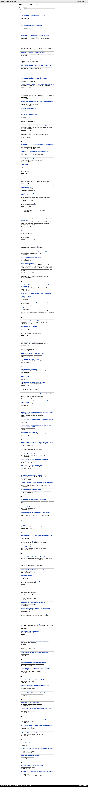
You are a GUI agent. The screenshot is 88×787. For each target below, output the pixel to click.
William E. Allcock (42, 54)
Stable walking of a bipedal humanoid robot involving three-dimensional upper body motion (37, 102)
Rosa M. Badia (32, 264)
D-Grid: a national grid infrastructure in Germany (31, 257)
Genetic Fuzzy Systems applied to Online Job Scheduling (32, 353)
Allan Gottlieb (36, 370)
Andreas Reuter (47, 267)
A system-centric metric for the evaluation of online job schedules (34, 236)
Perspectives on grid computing (27, 263)
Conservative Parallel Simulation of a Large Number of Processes (34, 569)
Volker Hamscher (31, 501)
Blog (24, 785)
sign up (25, 778)
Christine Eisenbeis (24, 664)
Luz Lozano (30, 67)
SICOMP (22, 462)
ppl (21, 682)
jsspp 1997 (23, 628)
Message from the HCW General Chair (28, 108)
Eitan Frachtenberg (36, 181)
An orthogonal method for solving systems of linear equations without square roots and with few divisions (36, 749)
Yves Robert (35, 79)
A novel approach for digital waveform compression (31, 475)
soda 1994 (23, 695)
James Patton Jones (44, 558)
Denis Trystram (23, 210)
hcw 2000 (22, 538)
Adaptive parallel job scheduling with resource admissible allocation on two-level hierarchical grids (37, 194)
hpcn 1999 (23, 584)
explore (7, 1)
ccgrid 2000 (23, 544)
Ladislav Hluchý (40, 266)
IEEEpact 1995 (23, 665)
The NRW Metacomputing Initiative (28, 596)
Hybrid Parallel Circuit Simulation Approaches (30, 546)
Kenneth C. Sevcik (45, 625)
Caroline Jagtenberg (24, 160)
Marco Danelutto (44, 264)
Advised (25, 7)
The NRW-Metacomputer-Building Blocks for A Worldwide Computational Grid (36, 535)
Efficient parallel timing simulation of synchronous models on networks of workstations (36, 524)
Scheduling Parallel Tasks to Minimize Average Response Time (33, 692)
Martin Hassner (39, 491)
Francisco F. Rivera (46, 327)
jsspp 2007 (23, 385)
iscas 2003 (23, 486)
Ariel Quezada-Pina (24, 195)
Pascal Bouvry (44, 67)
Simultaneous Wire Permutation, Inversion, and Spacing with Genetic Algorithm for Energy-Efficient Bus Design (37, 413)
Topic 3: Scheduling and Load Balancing (29, 208)
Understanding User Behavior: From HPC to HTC (31, 46)
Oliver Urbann (35, 104)
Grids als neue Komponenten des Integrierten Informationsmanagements (36, 302)
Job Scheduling (24, 307)
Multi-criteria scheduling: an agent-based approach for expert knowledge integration (35, 152)
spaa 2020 (23, 28)
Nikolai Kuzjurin (47, 276)
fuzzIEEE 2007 (23, 356)
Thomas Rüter (27, 269)
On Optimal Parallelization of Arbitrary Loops (30, 732)
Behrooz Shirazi (24, 121)
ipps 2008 (22, 335)
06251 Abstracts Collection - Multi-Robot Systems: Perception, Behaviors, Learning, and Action (36, 376)
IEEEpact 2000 (23, 549)
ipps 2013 (22, 167)
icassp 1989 (23, 752)
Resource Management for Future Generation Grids (31, 465)
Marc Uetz (40, 160)
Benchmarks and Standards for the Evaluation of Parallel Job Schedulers (36, 556)
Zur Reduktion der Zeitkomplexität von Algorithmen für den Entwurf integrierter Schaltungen (37, 772)
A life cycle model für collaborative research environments (33, 94)
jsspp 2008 (23, 350)
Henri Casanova (24, 79)
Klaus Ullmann (46, 269)
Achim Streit (38, 542)
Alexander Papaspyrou (46, 287)
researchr (3, 1)
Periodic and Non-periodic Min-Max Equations (30, 631)
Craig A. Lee (28, 455)
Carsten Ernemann (24, 501)
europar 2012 (23, 211)
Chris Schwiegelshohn (25, 61)
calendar (11, 1)
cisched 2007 (23, 362)
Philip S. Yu (47, 615)
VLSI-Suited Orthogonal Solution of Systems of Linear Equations (34, 719)
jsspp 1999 (23, 561)
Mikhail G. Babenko (46, 38)
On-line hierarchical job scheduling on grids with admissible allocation (35, 274)
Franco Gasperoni (24, 592)
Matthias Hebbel (38, 403)
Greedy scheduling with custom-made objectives (31, 246)
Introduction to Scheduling (41, 310)
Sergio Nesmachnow (28, 68)
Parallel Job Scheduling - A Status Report (29, 448)
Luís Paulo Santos (45, 433)
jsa (21, 528)
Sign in (83, 1)
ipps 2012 (22, 183)
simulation (22, 572)
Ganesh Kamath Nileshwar (26, 17)
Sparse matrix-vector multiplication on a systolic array (32, 765)
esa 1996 (22, 655)
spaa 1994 (23, 689)
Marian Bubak (38, 264)
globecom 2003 (23, 492)
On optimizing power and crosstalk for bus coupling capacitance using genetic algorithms (37, 483)
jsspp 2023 (23, 18)
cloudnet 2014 (23, 130)
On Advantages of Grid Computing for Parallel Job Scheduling (33, 499)
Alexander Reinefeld (32, 267)
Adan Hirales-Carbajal (30, 224)
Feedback (30, 785)
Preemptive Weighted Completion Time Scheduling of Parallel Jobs (34, 459)
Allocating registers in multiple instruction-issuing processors (33, 662)
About (2, 785)
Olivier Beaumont (30, 343)
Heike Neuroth (49, 95)
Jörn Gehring (28, 536)
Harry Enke (31, 95)
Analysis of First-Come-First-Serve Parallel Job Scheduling (33, 602)
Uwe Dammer (23, 443)
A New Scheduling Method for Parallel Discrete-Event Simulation (34, 646)
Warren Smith (37, 559)
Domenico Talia (40, 269)
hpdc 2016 (23, 57)
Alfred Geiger (33, 266)
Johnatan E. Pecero (42, 134)
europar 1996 (23, 644)
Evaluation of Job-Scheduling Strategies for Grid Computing (33, 541)
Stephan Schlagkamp (25, 48)
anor (21, 249)
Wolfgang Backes (24, 704)
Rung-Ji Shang (34, 526)
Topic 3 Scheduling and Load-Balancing (29, 342)
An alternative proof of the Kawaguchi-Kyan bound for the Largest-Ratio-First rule (36, 229)
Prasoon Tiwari (45, 686)
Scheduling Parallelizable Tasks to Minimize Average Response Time (35, 685)
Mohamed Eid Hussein (25, 389)
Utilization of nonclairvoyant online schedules (30, 387)
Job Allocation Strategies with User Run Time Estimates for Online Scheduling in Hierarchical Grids (37, 219)
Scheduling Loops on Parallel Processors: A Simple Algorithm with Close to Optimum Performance (36, 709)
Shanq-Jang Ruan (30, 396)
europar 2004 (23, 456)
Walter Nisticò (32, 403)
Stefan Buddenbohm (24, 95)
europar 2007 (23, 345)
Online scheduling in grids (26, 332)
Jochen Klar (43, 95)
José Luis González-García (41, 195)
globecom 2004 (23, 445)
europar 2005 (23, 435)
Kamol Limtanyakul (24, 188)
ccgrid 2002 (23, 503)
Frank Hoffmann (30, 322)
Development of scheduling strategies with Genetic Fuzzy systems (34, 320)
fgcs (21, 200)
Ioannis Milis (29, 210)
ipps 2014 (22, 111)
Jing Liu (22, 104)
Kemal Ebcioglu (40, 734)
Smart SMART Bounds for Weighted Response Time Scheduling (34, 614)
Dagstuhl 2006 (23, 379)
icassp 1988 (23, 768)
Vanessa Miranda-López (25, 198)
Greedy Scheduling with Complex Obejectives (30, 359)
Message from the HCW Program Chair (28, 170)
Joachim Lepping (31, 154)
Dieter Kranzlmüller (47, 266)
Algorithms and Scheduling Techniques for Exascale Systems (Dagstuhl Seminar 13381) (37, 145)
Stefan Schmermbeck (37, 443)
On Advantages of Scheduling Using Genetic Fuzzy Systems (33, 382)
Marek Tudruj (45, 343)
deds (21, 578)
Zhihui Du (34, 210)
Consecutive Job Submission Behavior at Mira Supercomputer (33, 52)
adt (21, 260)
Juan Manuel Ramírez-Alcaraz (30, 197)
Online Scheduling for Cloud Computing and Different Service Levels (35, 203)
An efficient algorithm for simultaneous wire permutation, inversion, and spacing (37, 419)
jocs (21, 39)
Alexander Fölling (24, 287)
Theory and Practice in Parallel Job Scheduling (30, 624)
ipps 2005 (22, 416)
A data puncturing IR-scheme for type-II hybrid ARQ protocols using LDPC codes (37, 442)
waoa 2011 (23, 254)
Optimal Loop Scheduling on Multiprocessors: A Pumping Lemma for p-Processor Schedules (35, 669)
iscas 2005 (23, 422)
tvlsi (21, 398)
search (15, 1)
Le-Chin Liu (49, 485)
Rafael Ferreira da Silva (33, 48)
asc (21, 323)
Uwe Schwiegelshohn (35, 17)
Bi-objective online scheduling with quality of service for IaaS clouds (35, 125)
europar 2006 (23, 372)
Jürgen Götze (23, 721)
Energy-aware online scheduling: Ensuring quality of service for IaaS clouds (36, 132)
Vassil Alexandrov (39, 85)
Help (13, 785)
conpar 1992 (23, 712)
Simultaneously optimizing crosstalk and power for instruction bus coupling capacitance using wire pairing (36, 394)
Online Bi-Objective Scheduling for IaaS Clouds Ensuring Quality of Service (36, 65)
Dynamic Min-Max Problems (26, 575)
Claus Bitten (23, 536)
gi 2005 (22, 429)
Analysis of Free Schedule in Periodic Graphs (30, 702)
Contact (6, 785)
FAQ (27, 785)
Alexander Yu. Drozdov (36, 68)
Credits (10, 785)
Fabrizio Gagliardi (27, 266)
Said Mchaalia (42, 476)
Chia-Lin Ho (36, 476)
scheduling (23, 155)
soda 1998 (23, 605)
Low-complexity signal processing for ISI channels (31, 489)
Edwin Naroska (23, 396)
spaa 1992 (23, 705)
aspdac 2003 (23, 479)
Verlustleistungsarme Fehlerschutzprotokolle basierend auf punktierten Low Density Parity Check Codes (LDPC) (36, 426)
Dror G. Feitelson (30, 370)
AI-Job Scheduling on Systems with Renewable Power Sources (33, 15)
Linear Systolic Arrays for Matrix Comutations (30, 755)
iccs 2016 (22, 49)
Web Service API (18, 785)
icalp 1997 (23, 634)
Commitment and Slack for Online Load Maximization (31, 25)
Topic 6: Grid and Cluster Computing (28, 453)
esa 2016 (22, 62)
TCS (21, 390)
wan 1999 (22, 599)
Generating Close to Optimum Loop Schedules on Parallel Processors (35, 679)
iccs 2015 (22, 87)
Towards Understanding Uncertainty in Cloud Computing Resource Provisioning (37, 84)
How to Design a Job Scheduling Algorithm (29, 114)
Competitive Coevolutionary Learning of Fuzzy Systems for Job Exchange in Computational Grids (36, 285)
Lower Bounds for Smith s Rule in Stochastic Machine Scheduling (34, 251)
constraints (23, 190)
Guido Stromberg (32, 491)
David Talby (42, 559)
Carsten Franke (23, 247)
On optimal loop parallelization (27, 742)
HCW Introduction (24, 120)
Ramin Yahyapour (48, 197)
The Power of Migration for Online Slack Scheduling (31, 59)
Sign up (86, 1)
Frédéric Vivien (29, 310)
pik (21, 305)
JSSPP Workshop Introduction (27, 180)
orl (21, 161)
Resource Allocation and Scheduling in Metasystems (31, 581)
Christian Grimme (24, 154)
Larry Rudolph (30, 449)
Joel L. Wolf (37, 615)
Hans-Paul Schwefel (24, 297)
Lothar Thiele (31, 576)
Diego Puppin (42, 455)
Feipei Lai (47, 476)
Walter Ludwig (32, 615)
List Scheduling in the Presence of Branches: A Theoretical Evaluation (35, 591)
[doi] (28, 18)
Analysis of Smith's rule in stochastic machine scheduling (32, 158)
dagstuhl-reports (24, 81)
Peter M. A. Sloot (33, 269)
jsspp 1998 (23, 611)
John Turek (42, 615)
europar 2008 (23, 329)
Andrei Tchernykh (24, 38)
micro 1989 (23, 745)
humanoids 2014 (24, 105)
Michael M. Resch (40, 267)
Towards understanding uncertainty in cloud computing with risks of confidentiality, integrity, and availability (35, 36)
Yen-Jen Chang (37, 515)
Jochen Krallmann (24, 565)
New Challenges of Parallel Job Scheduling (29, 347)
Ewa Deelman (41, 48)
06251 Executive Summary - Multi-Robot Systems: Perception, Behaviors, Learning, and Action (36, 401)
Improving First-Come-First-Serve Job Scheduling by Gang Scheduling (35, 608)
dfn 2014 (22, 98)
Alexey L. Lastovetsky (25, 165)
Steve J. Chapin (24, 558)
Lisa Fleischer (39, 686)
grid (21, 226)
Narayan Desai (29, 181)
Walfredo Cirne (23, 181)
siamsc (22, 729)
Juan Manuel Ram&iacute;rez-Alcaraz (28, 221)
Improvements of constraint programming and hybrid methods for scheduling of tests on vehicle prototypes (37, 186)
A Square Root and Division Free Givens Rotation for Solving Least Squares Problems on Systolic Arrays (36, 726)
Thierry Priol (25, 267)
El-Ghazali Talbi (39, 38)
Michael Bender (23, 370)
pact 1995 (22, 672)
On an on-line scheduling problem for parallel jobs (31, 506)
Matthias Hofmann (37, 95)
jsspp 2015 (23, 117)
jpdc (21, 722)
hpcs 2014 (23, 137)
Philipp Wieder (39, 466)
